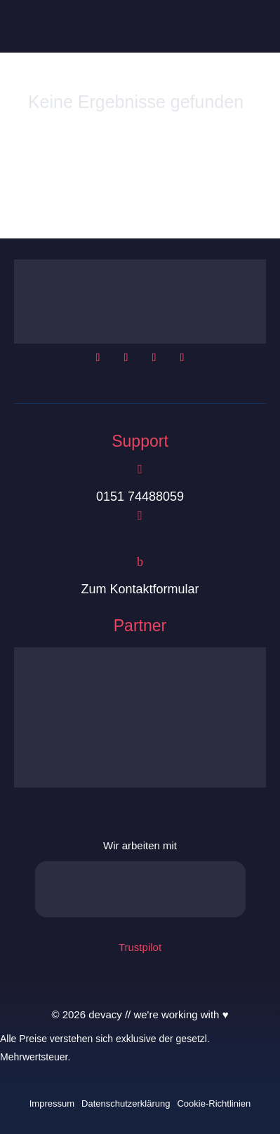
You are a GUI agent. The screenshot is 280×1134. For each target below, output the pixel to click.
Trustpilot (140, 947)
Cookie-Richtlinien (214, 1103)
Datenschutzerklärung (125, 1103)
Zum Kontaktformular (140, 589)
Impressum (51, 1103)
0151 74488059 (140, 497)
